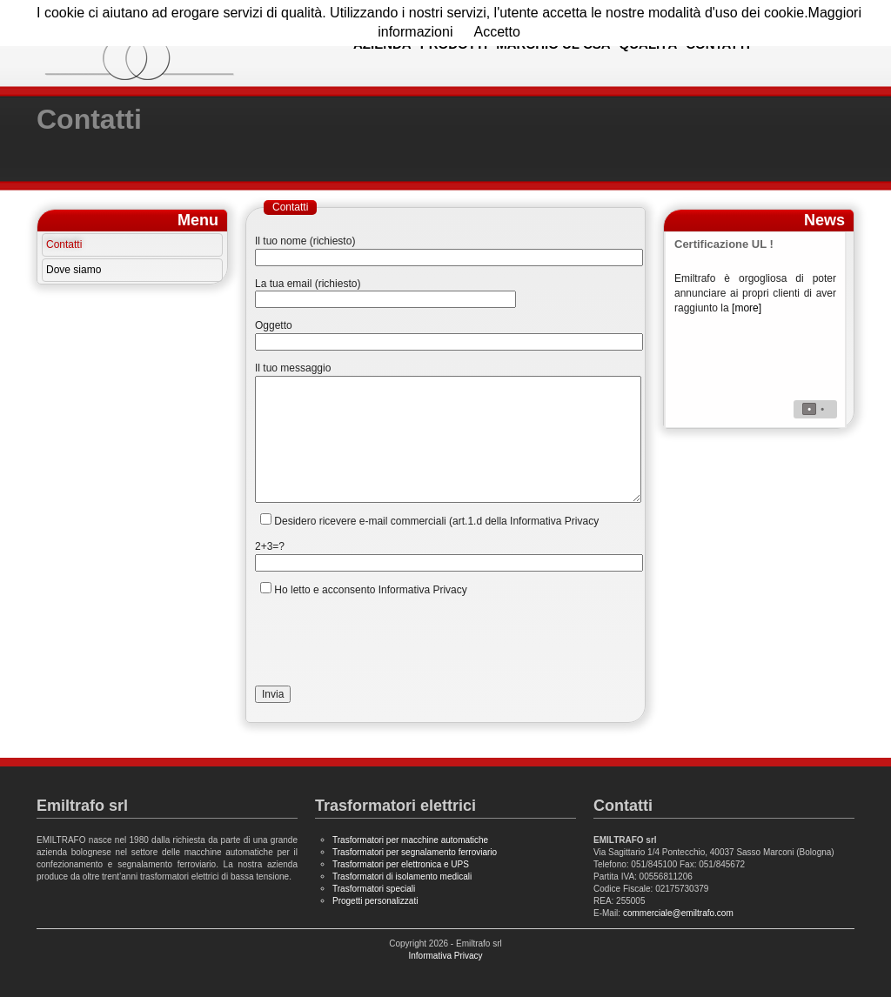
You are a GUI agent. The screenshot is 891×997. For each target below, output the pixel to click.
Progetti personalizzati (375, 901)
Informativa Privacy (445, 955)
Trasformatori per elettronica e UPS (400, 864)
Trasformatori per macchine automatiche (410, 840)
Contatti (64, 244)
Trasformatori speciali (373, 888)
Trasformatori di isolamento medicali (402, 876)
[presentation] (387, 641)
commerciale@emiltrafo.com (678, 913)
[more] (746, 308)
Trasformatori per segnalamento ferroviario (414, 852)
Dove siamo (73, 270)
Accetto (496, 31)
